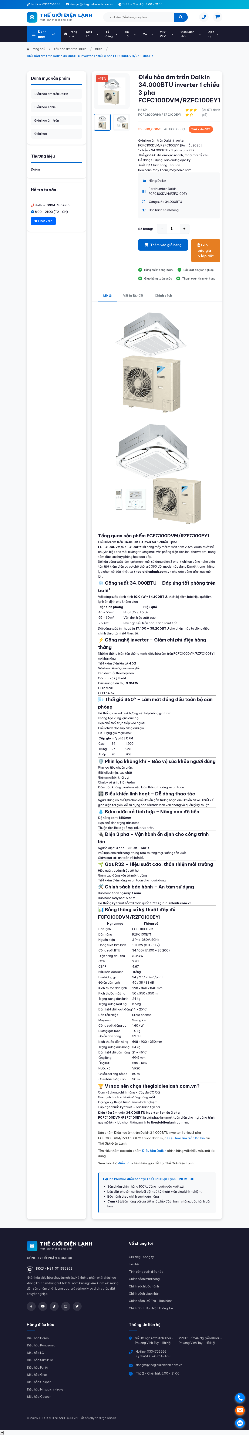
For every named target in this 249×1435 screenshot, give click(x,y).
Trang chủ (70, 34)
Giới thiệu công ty (141, 1257)
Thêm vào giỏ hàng (163, 245)
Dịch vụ (213, 34)
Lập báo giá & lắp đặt (206, 250)
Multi (148, 34)
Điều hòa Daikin (154, 1151)
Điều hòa (92, 34)
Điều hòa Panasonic (41, 1345)
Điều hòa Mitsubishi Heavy (45, 1389)
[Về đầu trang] (2, 1433)
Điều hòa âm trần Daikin (51, 94)
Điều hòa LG (35, 1353)
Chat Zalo (43, 221)
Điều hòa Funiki (37, 1367)
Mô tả (107, 295)
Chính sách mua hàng (144, 1279)
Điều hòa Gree (37, 1375)
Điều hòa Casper (39, 1382)
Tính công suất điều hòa (146, 1272)
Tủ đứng (111, 34)
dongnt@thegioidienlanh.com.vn (159, 1365)
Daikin (35, 169)
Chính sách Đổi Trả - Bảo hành (150, 1301)
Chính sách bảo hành (144, 1286)
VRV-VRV (167, 34)
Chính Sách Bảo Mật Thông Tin (151, 1308)
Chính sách (163, 295)
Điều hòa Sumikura (40, 1360)
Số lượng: (145, 229)
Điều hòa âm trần (46, 120)
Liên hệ (134, 1264)
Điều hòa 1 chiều (45, 107)
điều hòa (125, 1163)
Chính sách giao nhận (144, 1294)
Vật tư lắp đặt (133, 295)
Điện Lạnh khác (191, 34)
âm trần (130, 34)
